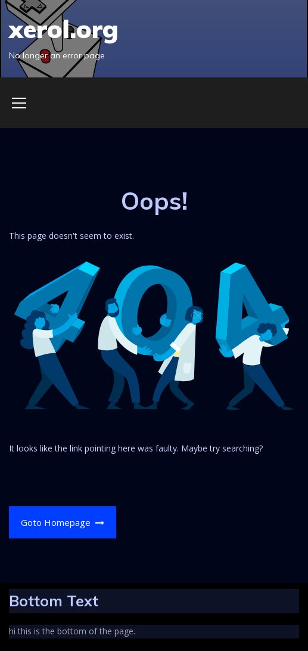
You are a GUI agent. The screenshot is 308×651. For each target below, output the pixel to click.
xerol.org (64, 29)
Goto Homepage (63, 522)
